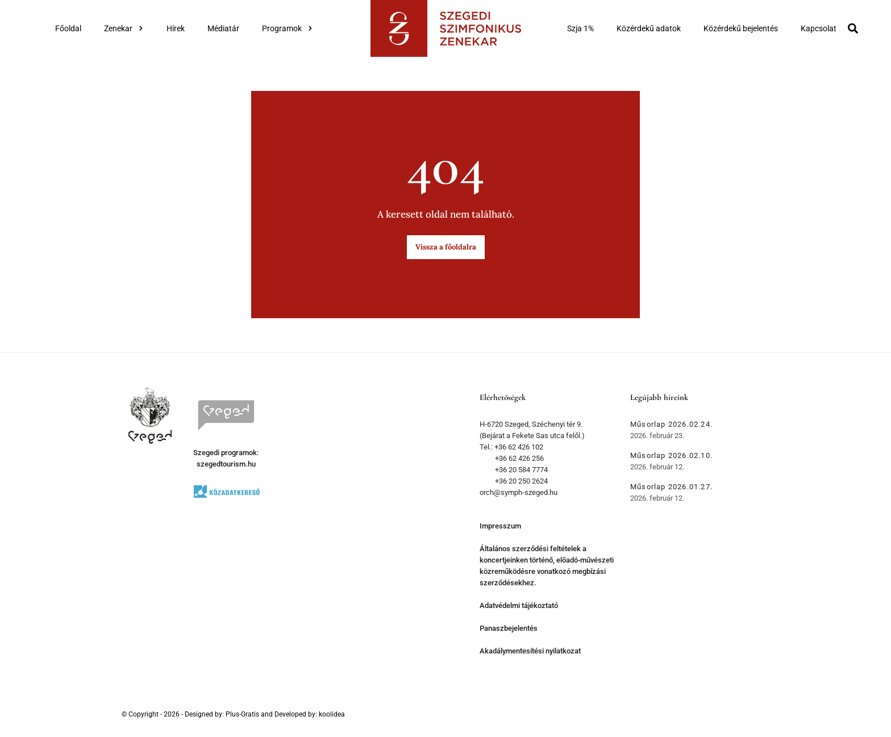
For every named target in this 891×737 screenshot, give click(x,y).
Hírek (175, 28)
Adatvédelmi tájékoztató (519, 605)
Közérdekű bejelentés (740, 28)
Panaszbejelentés (509, 628)
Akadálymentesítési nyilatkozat (530, 651)
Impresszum (500, 526)
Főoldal (68, 28)
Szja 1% (580, 28)
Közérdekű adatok (649, 28)
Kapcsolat (818, 28)
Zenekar (124, 28)
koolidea (332, 714)
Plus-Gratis (242, 714)
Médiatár (223, 28)
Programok (287, 28)
